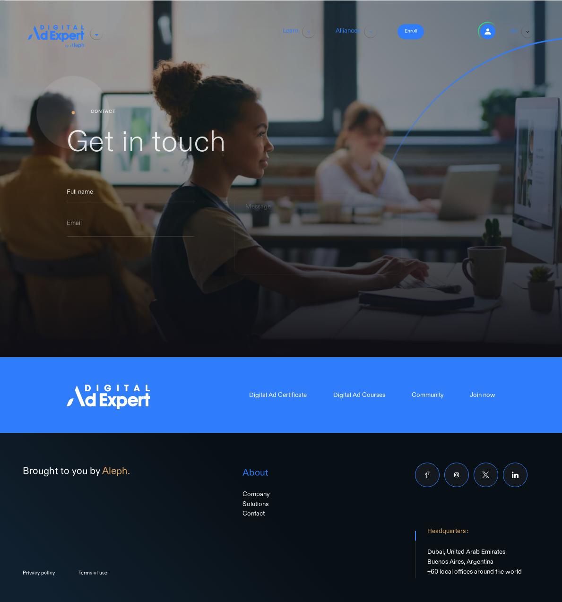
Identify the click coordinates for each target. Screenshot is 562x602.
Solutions (255, 505)
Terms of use (92, 574)
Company (255, 495)
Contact (253, 515)
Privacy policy (39, 574)
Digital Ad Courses (359, 396)
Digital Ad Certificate (278, 396)
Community (427, 396)
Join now (482, 396)
